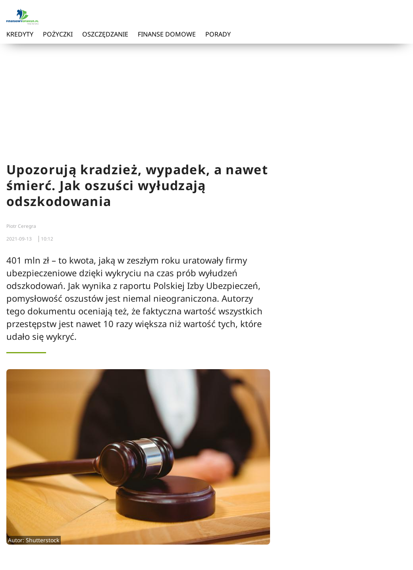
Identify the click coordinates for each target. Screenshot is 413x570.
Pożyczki (58, 34)
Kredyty (19, 34)
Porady (218, 34)
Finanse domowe (167, 34)
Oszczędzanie (105, 34)
